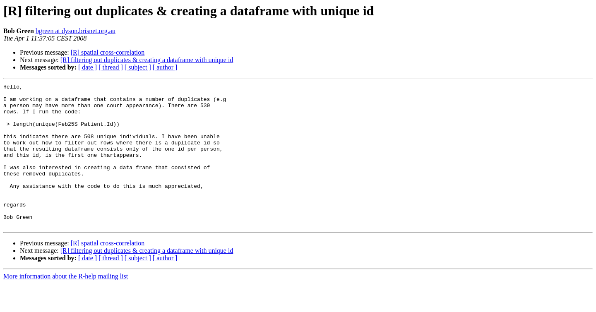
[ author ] (165, 67)
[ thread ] (111, 67)
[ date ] (87, 67)
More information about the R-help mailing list (65, 304)
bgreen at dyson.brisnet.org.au (75, 30)
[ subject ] (138, 67)
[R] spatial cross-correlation (108, 52)
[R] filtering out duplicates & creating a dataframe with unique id (146, 59)
